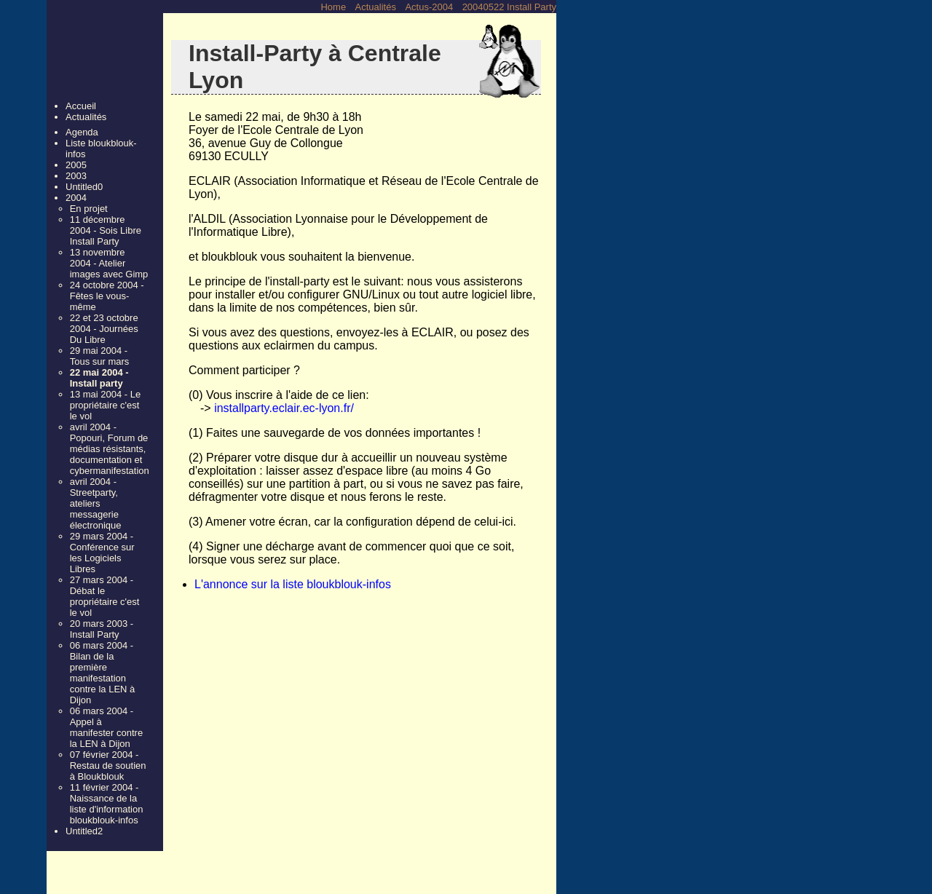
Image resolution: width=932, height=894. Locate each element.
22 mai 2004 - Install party (99, 378)
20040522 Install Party (509, 6)
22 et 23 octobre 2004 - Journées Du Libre (104, 328)
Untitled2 (84, 831)
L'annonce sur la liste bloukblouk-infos (292, 584)
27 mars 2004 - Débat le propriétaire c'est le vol (105, 596)
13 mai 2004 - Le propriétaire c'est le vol (105, 405)
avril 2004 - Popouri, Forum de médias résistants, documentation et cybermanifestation (109, 449)
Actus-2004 (429, 6)
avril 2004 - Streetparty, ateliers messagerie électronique (96, 503)
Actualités (375, 6)
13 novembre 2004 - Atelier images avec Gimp (109, 263)
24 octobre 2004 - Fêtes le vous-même (107, 296)
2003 (76, 175)
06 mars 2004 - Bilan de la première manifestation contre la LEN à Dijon (102, 672)
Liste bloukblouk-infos (101, 148)
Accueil (81, 105)
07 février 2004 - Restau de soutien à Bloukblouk (108, 765)
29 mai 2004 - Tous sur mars (100, 356)
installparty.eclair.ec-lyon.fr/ (284, 408)
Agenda (82, 132)
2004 (76, 197)
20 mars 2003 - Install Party (101, 629)
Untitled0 (84, 186)
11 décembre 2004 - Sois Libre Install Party (105, 230)
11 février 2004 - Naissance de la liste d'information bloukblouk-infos (106, 804)
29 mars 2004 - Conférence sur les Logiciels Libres (102, 552)
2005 (76, 164)
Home (333, 6)
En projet (89, 208)
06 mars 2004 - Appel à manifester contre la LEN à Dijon (106, 727)
